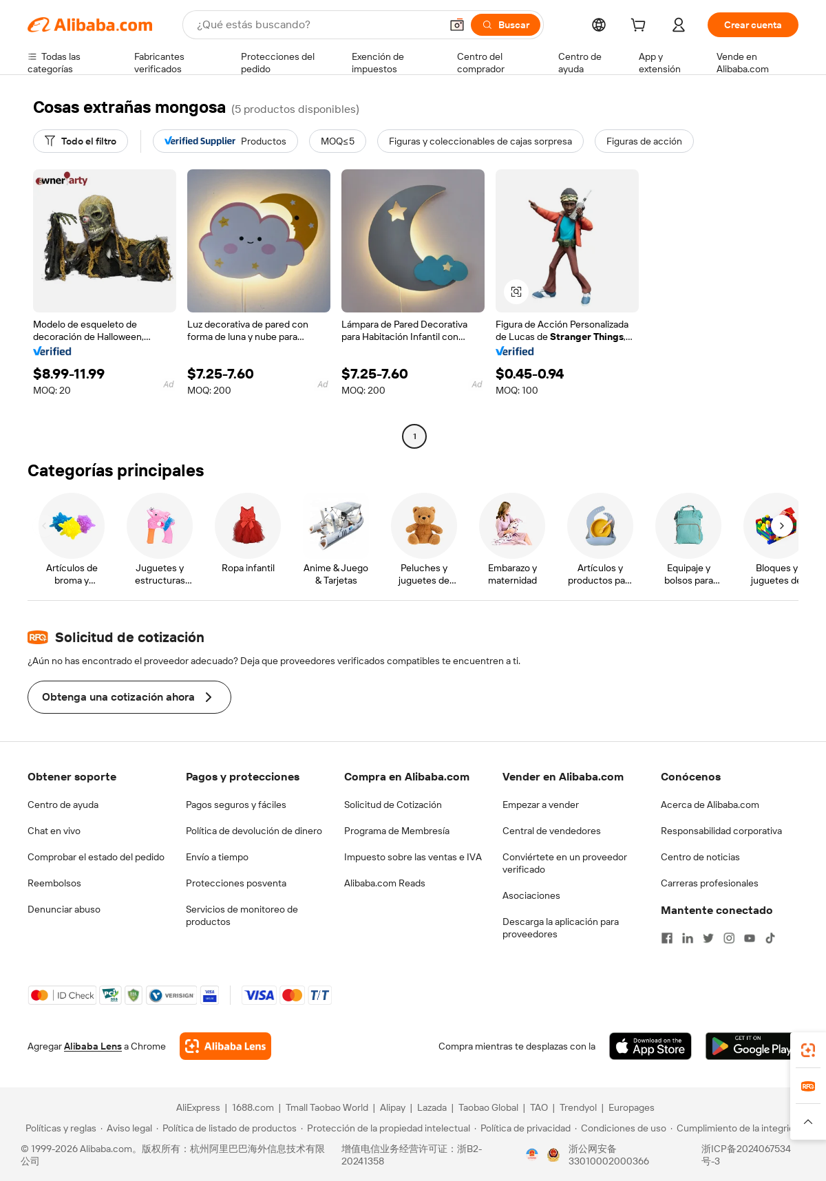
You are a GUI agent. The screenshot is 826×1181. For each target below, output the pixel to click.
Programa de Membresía (396, 830)
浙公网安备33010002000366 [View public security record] (609, 1155)
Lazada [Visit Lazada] (432, 1107)
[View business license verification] (532, 1155)
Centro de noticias (700, 856)
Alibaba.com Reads (384, 883)
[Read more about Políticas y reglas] (58, 1128)
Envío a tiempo (217, 856)
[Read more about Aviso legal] (126, 1128)
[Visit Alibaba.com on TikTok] (770, 938)
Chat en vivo (54, 830)
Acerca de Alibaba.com (710, 804)
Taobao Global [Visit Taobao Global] (488, 1107)
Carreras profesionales (710, 883)
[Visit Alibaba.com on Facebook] (667, 938)
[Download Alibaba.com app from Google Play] (752, 1046)
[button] (457, 25)
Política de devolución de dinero (254, 830)
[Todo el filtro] (80, 141)
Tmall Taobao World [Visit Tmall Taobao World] (327, 1107)
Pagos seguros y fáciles (236, 804)
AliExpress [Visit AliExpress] (198, 1107)
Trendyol (578, 1107)
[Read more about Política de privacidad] (522, 1128)
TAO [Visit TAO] (539, 1107)
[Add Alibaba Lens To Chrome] (225, 1046)
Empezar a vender (540, 804)
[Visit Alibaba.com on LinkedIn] (687, 938)
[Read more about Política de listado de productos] (226, 1128)
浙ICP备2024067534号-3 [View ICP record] (746, 1155)
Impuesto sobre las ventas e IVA (413, 856)
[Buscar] (505, 25)
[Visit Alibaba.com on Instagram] (729, 938)
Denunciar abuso (64, 909)
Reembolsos (54, 883)
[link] (808, 1050)
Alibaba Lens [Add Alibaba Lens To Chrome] (93, 1046)
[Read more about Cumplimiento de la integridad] (737, 1128)
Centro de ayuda (63, 804)
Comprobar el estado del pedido (96, 856)
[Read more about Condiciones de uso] (620, 1128)
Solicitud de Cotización (393, 804)
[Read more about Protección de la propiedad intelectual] (385, 1128)
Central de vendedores (551, 830)
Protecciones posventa (236, 883)
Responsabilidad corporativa (721, 830)
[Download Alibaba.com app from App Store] (650, 1046)
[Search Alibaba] (317, 24)
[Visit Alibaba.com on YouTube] (749, 938)
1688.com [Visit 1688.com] (253, 1107)
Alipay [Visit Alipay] (392, 1107)
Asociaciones (531, 895)
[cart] (641, 26)
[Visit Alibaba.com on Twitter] (708, 938)
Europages (631, 1107)
